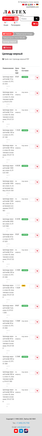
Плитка (7, 48)
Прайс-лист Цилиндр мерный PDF (16, 59)
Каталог (11, 19)
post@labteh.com (32, 7)
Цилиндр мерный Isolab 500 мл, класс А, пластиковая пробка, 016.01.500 (8, 376)
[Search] (27, 18)
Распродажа (15, 24)
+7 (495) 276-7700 (22, 423)
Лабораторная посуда (24, 34)
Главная (8, 33)
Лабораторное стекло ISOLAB (14, 38)
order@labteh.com (23, 427)
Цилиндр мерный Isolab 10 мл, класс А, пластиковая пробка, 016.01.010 (8, 97)
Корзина (35, 24)
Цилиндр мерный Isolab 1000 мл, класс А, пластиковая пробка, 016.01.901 (8, 185)
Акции (6, 24)
